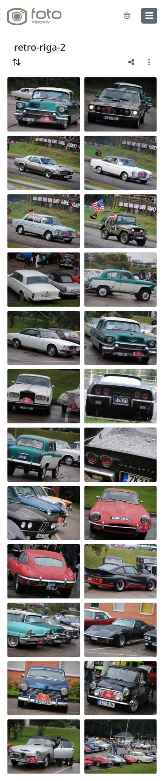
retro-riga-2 (40, 47)
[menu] (149, 16)
